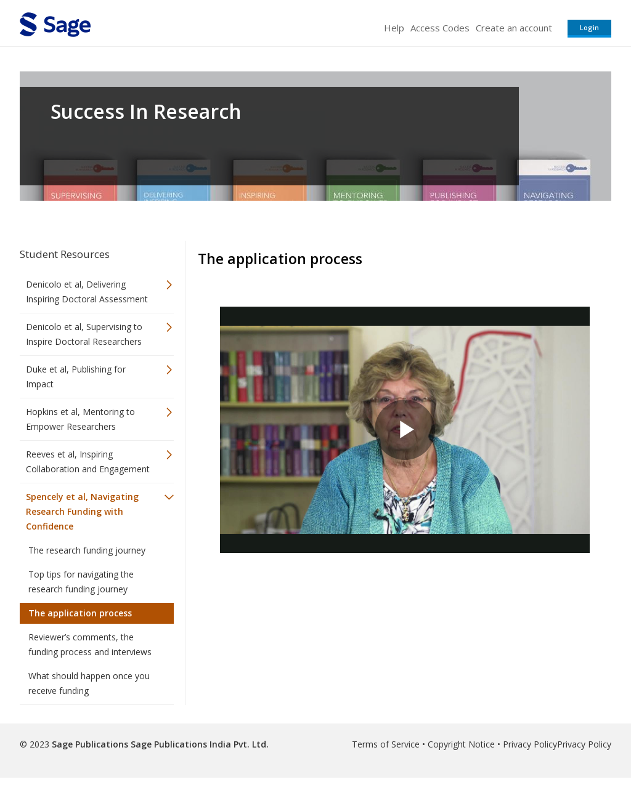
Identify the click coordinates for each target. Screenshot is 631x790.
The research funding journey (86, 550)
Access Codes (440, 28)
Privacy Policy (530, 744)
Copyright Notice (461, 744)
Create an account (514, 28)
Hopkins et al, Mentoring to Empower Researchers (80, 419)
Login (589, 27)
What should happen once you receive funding (89, 683)
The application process (80, 613)
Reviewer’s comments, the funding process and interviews (90, 644)
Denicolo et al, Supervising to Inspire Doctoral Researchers (84, 334)
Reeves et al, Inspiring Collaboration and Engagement (88, 461)
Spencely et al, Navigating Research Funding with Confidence (82, 511)
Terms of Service (386, 744)
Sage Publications (90, 744)
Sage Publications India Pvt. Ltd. (198, 744)
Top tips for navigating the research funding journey (81, 581)
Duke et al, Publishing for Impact (76, 376)
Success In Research (146, 111)
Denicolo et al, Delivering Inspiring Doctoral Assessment (87, 291)
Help (394, 28)
